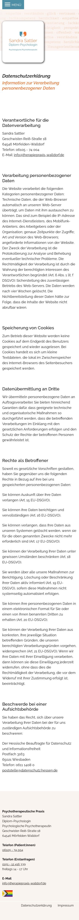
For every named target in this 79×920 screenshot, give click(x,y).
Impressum (66, 905)
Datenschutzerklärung (36, 905)
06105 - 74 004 (12, 850)
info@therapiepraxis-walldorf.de (24, 883)
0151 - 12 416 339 (14, 864)
